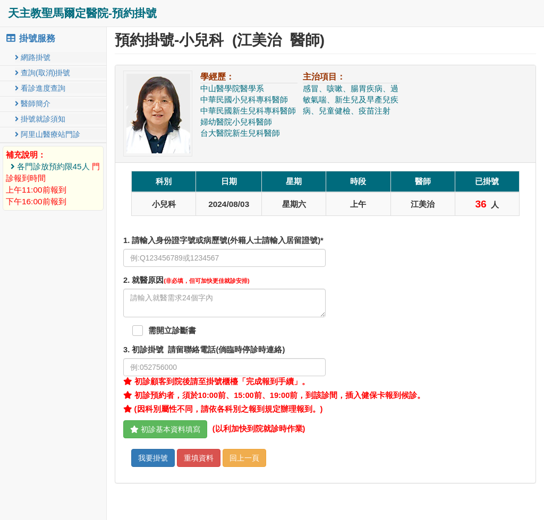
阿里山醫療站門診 (47, 134)
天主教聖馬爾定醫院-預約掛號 (82, 13)
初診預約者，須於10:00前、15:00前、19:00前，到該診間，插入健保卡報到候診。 (274, 395)
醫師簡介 (32, 103)
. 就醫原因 (186, 280)
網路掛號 (32, 57)
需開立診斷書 (172, 330)
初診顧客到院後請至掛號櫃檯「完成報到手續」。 (216, 381)
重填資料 (199, 458)
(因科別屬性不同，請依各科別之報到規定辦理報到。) (222, 409)
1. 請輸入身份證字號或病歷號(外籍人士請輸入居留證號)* (223, 240)
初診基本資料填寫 (165, 429)
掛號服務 (30, 38)
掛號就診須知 (40, 119)
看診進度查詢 (40, 88)
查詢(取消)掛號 (42, 72)
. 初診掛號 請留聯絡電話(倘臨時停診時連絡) (204, 349)
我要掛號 (153, 458)
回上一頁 (244, 458)
